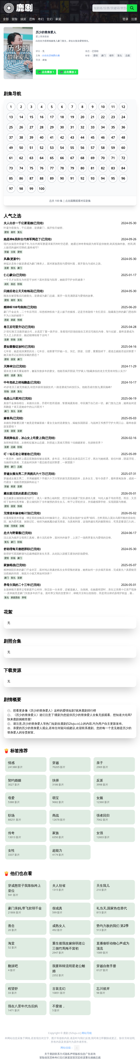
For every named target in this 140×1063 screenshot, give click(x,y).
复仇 (119, 55)
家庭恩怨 (15, 597)
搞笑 (23, 19)
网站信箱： (70, 1048)
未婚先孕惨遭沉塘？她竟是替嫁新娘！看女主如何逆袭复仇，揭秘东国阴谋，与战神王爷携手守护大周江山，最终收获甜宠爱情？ (70, 424)
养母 (24, 597)
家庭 (58, 19)
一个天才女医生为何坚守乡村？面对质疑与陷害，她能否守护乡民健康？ (44, 279)
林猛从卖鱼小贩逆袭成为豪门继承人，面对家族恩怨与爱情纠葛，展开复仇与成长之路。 (53, 263)
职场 (20, 284)
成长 (6, 284)
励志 (13, 284)
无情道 (14, 525)
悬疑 (6, 319)
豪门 (103, 55)
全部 (6, 19)
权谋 (13, 486)
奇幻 (41, 19)
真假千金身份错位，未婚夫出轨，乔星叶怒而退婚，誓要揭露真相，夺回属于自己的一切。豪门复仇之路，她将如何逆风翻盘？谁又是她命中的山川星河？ (70, 404)
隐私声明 (70, 1054)
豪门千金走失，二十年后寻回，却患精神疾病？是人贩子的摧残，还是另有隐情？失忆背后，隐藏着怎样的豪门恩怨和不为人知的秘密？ (70, 313)
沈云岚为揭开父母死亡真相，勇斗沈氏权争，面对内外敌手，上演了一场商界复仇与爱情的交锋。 (58, 537)
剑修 (6, 525)
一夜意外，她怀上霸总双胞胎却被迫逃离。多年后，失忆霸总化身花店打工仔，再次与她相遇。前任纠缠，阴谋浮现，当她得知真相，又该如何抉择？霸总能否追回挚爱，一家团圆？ (70, 460)
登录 (125, 19)
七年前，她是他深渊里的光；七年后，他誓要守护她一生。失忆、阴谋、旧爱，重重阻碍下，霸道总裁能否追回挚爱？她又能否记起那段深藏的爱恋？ (70, 353)
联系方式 (60, 1054)
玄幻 (49, 19)
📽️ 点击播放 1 (46, 72)
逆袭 (6, 267)
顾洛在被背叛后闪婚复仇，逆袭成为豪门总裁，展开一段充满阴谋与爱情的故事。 (50, 295)
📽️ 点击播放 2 (68, 72)
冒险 (15, 19)
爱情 (95, 55)
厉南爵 (52, 55)
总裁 (127, 55)
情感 (20, 319)
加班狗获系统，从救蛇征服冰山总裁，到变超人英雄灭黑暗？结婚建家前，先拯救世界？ (53, 442)
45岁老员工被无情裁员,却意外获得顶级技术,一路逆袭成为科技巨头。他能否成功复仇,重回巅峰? (58, 387)
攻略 (22, 525)
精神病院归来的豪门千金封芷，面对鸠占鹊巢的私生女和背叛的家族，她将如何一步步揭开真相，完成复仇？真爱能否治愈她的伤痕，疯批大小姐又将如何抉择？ (70, 571)
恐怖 (32, 19)
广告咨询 (90, 1054)
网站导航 (87, 1033)
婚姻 (93, 1057)
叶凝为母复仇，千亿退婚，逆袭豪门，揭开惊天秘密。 (34, 227)
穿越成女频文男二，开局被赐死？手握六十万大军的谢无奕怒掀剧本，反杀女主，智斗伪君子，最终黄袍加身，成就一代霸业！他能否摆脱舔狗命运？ (70, 480)
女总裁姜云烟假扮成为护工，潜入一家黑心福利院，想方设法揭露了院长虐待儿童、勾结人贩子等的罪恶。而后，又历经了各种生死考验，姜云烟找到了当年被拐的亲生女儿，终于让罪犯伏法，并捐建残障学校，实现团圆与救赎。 (70, 499)
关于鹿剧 (49, 1054)
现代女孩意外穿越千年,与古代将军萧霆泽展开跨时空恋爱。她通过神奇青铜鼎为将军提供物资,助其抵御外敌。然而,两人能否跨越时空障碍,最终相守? (70, 245)
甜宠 (13, 359)
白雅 (57, 55)
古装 (13, 251)
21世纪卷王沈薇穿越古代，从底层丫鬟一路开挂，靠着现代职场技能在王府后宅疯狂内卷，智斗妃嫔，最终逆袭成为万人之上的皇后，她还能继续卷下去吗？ (69, 333)
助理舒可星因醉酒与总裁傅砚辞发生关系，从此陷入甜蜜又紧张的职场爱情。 (47, 553)
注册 (134, 19)
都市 (111, 55)
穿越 (6, 251)
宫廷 (77, 1057)
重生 (87, 1057)
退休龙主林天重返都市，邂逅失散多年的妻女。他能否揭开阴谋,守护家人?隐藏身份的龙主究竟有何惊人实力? (65, 371)
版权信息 (80, 1054)
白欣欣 (45, 55)
